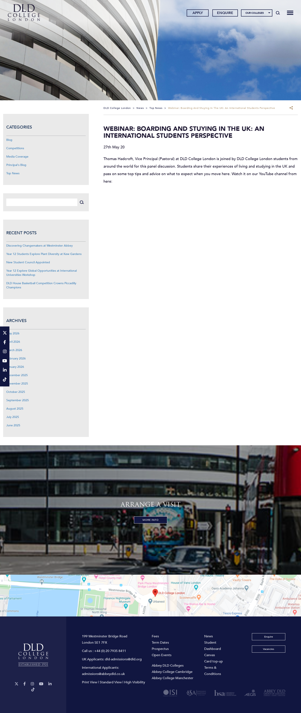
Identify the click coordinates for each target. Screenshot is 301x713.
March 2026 (14, 350)
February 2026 (16, 358)
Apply (197, 13)
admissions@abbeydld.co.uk (103, 674)
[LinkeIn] (50, 684)
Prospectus (160, 649)
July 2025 (12, 417)
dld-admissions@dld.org (123, 659)
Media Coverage (17, 157)
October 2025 (15, 392)
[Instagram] (32, 684)
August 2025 (14, 409)
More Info (151, 520)
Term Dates (160, 642)
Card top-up (213, 661)
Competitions (15, 148)
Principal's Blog (16, 165)
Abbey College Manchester (172, 678)
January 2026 (15, 367)
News (208, 636)
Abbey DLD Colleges (168, 665)
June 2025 (13, 425)
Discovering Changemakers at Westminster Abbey (39, 246)
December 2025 (17, 375)
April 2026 (13, 342)
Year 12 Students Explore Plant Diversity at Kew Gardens (44, 254)
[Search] (278, 13)
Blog (9, 140)
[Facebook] (24, 684)
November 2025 (17, 384)
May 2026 (12, 333)
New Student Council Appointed (28, 262)
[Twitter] (16, 684)
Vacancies (268, 649)
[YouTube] (41, 684)
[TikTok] (33, 689)
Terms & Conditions (212, 670)
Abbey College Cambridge (172, 672)
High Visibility (134, 682)
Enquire (225, 13)
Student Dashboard (212, 645)
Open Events (161, 655)
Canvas (209, 655)
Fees (155, 636)
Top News (12, 173)
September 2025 (17, 400)
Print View (89, 682)
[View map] (150, 595)
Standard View (111, 682)
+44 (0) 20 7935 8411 (110, 651)
